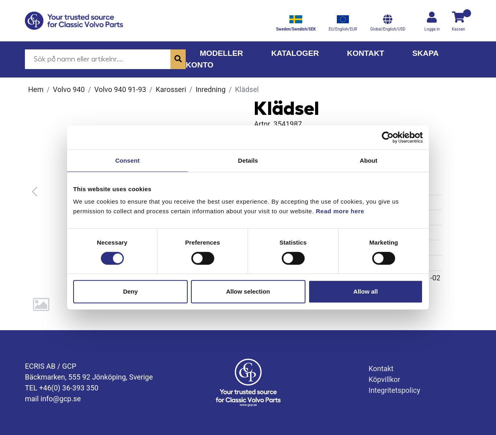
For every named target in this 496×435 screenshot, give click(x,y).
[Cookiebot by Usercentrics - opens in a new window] (388, 137)
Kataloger (295, 53)
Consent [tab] (127, 160)
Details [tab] (248, 160)
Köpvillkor (384, 379)
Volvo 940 (69, 89)
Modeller (221, 53)
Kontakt (365, 53)
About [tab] (368, 160)
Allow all (365, 291)
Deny (130, 291)
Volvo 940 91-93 (120, 89)
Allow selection (248, 291)
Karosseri (171, 89)
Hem (35, 89)
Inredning (210, 89)
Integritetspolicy (394, 390)
